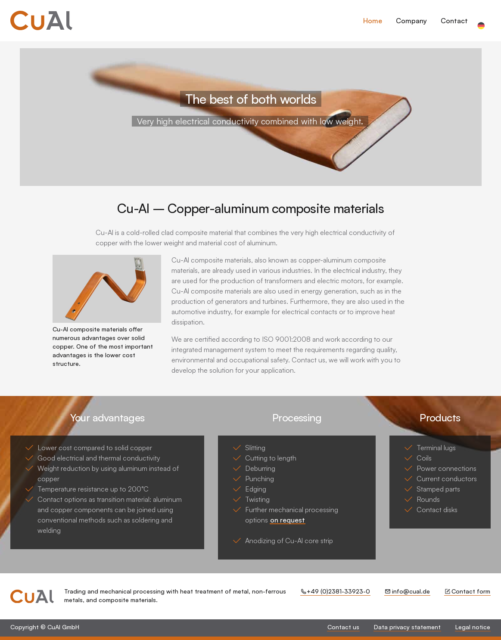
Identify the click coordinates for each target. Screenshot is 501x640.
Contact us (343, 627)
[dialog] (421, 25)
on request (287, 520)
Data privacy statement (407, 627)
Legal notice (472, 627)
